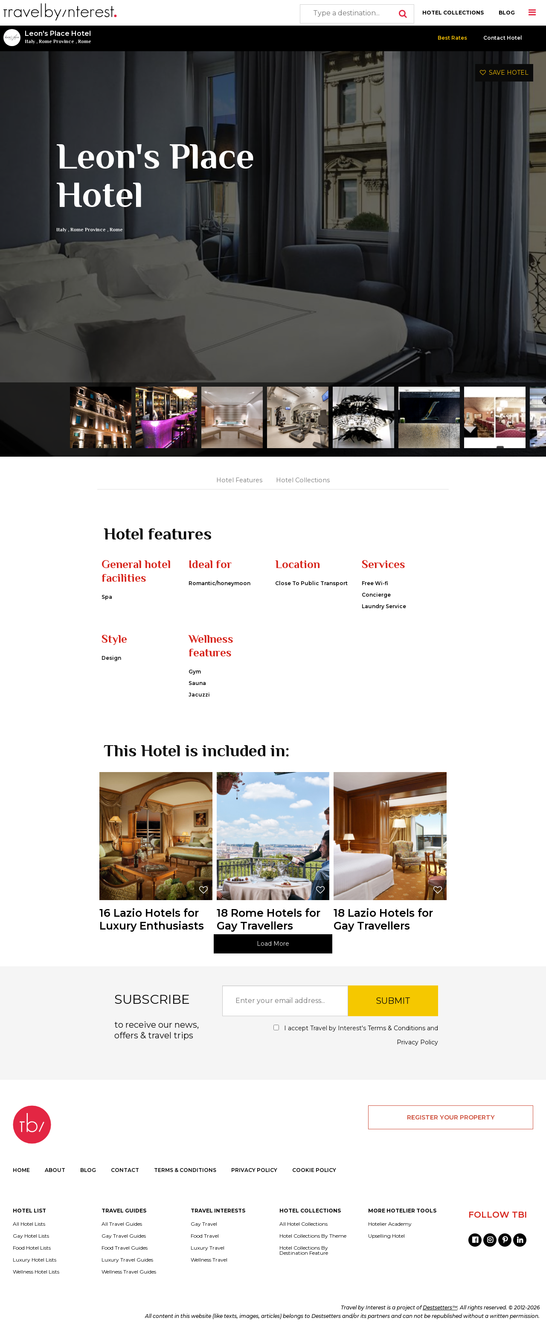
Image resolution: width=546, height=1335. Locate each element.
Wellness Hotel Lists (36, 1271)
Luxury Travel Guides (127, 1259)
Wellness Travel (209, 1259)
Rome (84, 41)
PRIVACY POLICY (254, 1170)
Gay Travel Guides (124, 1236)
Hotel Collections (303, 480)
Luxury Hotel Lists (34, 1259)
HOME (21, 1170)
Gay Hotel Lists (31, 1236)
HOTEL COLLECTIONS (453, 12)
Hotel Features (239, 480)
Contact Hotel (502, 38)
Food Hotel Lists (32, 1247)
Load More (273, 943)
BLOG (507, 12)
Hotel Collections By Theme (312, 1236)
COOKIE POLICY (314, 1170)
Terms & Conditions (396, 1028)
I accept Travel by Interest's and (355, 1035)
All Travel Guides (122, 1224)
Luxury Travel (207, 1247)
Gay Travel (204, 1224)
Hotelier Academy (390, 1224)
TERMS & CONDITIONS (185, 1170)
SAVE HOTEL (504, 72)
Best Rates (452, 38)
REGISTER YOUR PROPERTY (451, 1117)
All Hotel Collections (303, 1224)
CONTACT (125, 1170)
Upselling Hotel (386, 1236)
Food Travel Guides (125, 1247)
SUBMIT (393, 1001)
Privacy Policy (417, 1042)
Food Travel (205, 1236)
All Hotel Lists (29, 1224)
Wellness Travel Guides (129, 1271)
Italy (30, 41)
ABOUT (55, 1170)
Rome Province (56, 41)
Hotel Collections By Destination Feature (303, 1250)
